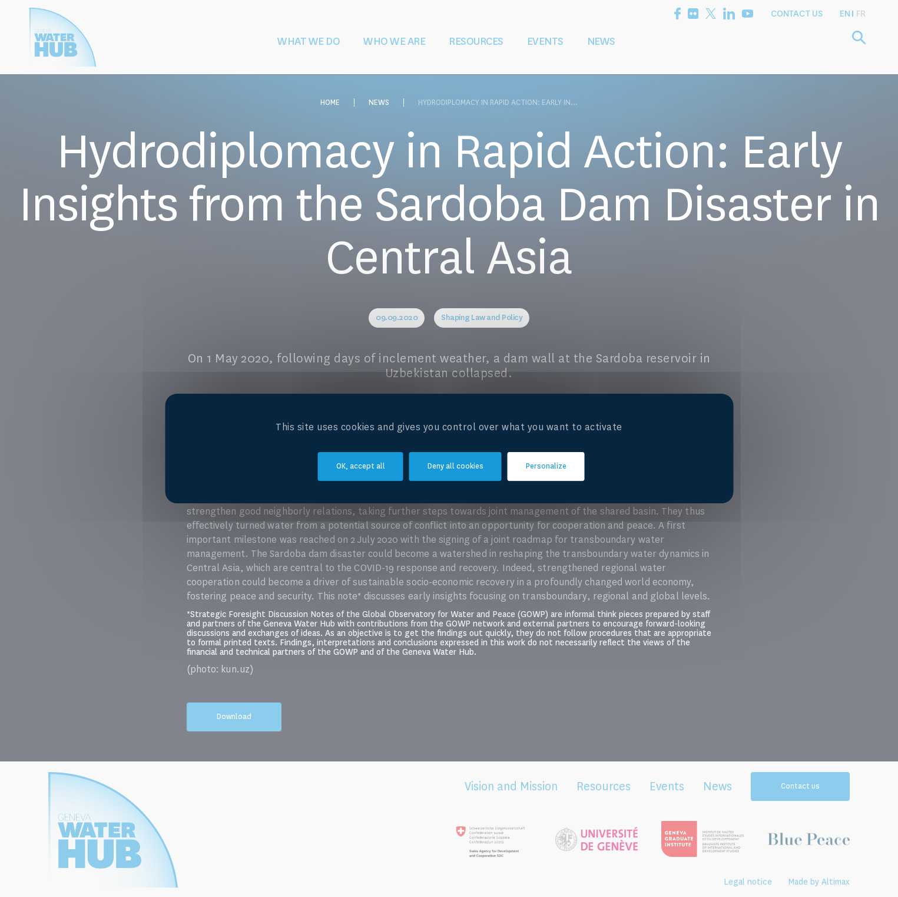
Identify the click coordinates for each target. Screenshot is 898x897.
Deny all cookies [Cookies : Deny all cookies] (455, 466)
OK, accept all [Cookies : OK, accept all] (360, 466)
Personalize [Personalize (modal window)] (546, 466)
